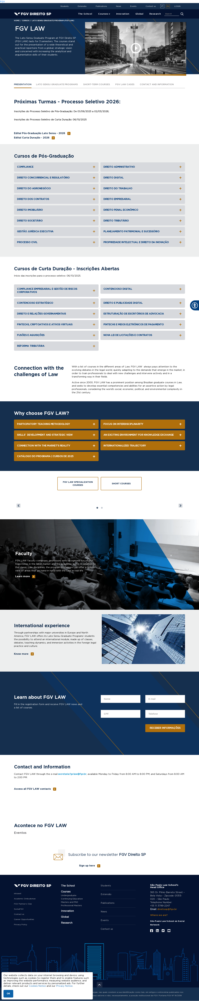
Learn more (22, 576)
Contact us (151, 6)
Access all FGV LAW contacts (32, 789)
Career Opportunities (24, 919)
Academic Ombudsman (25, 899)
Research (66, 923)
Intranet (17, 893)
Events (133, 6)
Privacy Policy (20, 924)
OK (8, 994)
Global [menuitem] (139, 14)
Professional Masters (71, 906)
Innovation (67, 911)
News (118, 6)
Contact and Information (163, 84)
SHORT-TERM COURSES (101, 84)
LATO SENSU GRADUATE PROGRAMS (59, 84)
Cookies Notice (37, 986)
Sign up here (87, 865)
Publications (101, 6)
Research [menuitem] (155, 14)
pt (162, 6)
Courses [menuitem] (103, 14)
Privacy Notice (64, 986)
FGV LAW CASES (130, 84)
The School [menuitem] (85, 14)
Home (17, 20)
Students (64, 6)
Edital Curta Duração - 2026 (31, 138)
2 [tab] (101, 508)
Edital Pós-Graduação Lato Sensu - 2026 (39, 133)
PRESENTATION (23, 84)
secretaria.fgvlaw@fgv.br (72, 774)
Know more (21, 654)
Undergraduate (68, 896)
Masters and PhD (69, 902)
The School (68, 886)
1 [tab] (97, 508)
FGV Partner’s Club (23, 904)
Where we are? (159, 915)
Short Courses (121, 484)
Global (65, 917)
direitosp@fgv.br (167, 909)
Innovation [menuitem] (122, 14)
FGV (2, 1)
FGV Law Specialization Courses (78, 483)
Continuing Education (72, 899)
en (168, 6)
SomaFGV (19, 909)
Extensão (82, 6)
